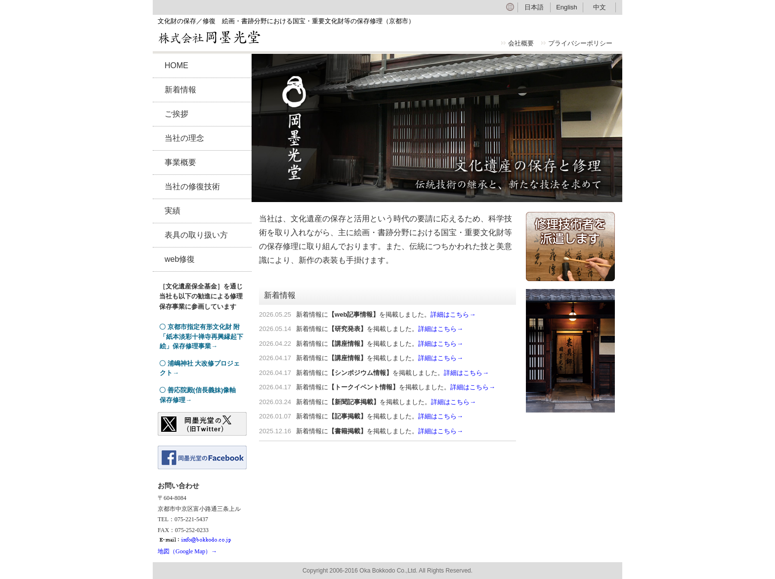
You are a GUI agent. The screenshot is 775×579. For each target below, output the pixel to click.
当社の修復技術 (192, 186)
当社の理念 (184, 138)
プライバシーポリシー (580, 43)
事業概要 (180, 162)
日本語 (534, 7)
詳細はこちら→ (453, 314)
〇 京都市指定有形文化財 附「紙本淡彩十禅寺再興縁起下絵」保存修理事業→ (201, 336)
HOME (176, 65)
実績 (172, 211)
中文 (599, 7)
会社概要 (521, 43)
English (566, 7)
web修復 (180, 259)
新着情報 (180, 89)
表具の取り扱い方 (196, 235)
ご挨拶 (176, 114)
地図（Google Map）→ (187, 551)
